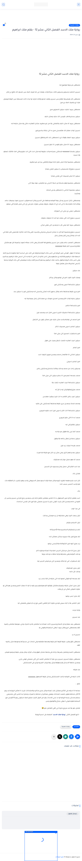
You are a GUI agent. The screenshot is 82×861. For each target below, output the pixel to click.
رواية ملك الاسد (59, 715)
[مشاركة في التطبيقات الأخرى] (54, 736)
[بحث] (3, 4)
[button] (71, 736)
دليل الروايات (59, 857)
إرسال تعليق (72, 814)
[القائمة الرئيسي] (78, 4)
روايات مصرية (74, 25)
